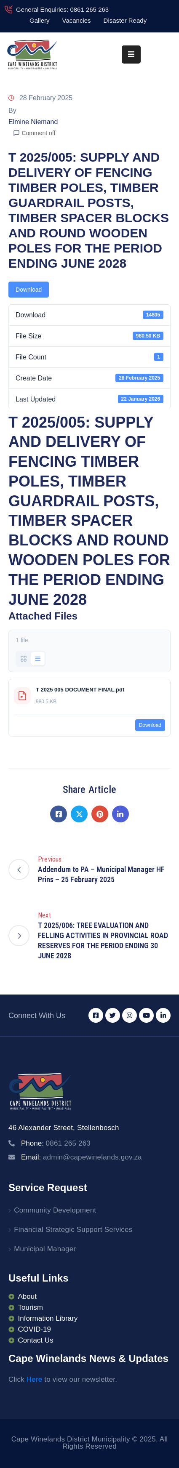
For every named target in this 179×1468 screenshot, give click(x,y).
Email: (81, 1157)
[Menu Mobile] (131, 54)
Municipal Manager (45, 1249)
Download (29, 289)
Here (35, 1379)
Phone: (56, 1143)
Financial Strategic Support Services (73, 1230)
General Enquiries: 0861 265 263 (62, 9)
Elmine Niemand (33, 121)
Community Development (55, 1210)
